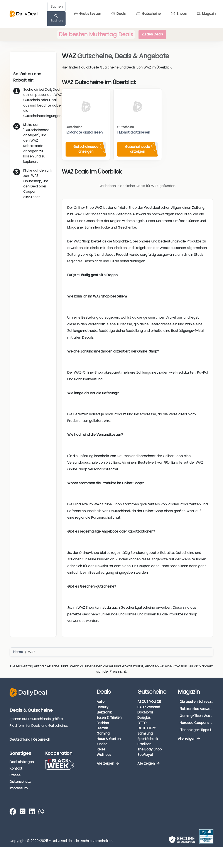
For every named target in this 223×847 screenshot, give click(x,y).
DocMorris (145, 712)
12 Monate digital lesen (84, 132)
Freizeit (102, 728)
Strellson (144, 744)
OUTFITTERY (146, 728)
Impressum (19, 788)
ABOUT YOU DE (149, 701)
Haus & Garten (109, 739)
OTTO (142, 723)
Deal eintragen (22, 762)
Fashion (103, 723)
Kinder (102, 744)
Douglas (144, 717)
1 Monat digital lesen (133, 132)
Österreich (41, 739)
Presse (15, 775)
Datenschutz (20, 781)
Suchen (57, 18)
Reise (101, 749)
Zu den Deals (152, 34)
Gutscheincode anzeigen (85, 149)
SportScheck (147, 739)
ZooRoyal (145, 754)
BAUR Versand (148, 707)
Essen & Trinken (109, 717)
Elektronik (104, 712)
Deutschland (20, 739)
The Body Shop (149, 749)
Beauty (102, 707)
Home (18, 652)
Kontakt (16, 768)
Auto (101, 701)
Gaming (103, 733)
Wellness (104, 754)
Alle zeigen (108, 763)
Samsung (145, 733)
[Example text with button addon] (56, 6)
